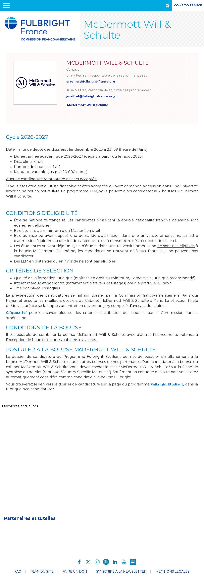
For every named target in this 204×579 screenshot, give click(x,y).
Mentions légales (172, 572)
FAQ (18, 572)
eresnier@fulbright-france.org (92, 81)
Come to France (188, 5)
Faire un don (75, 572)
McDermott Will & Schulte (89, 105)
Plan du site (42, 572)
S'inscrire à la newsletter (121, 572)
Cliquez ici (16, 313)
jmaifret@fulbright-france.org (92, 96)
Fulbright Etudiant (169, 385)
